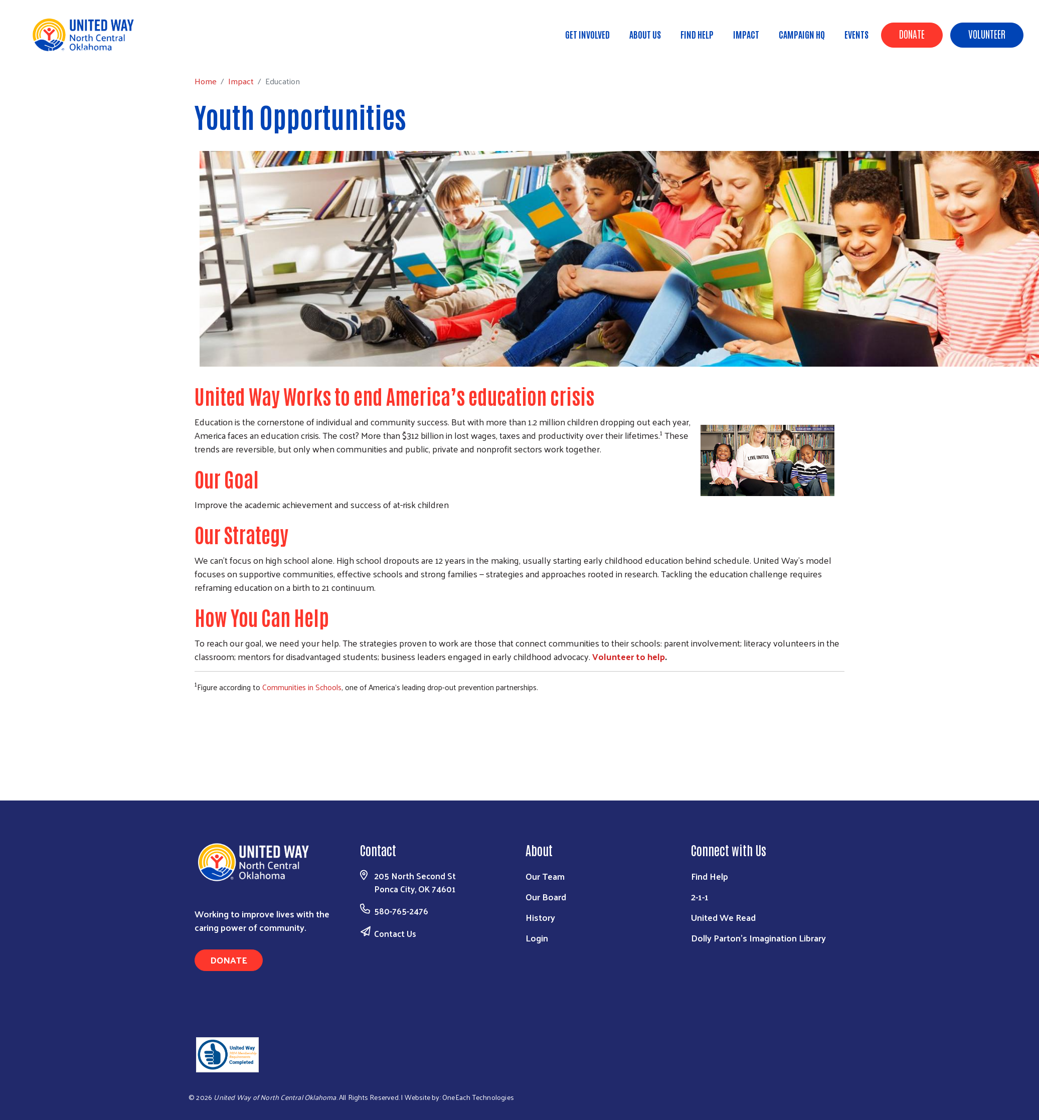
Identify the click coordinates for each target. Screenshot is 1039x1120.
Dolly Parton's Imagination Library (758, 937)
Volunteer (986, 33)
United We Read (723, 917)
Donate (912, 33)
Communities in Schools (301, 687)
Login (537, 937)
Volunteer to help (628, 656)
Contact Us (395, 933)
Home (59, 50)
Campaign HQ (802, 34)
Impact (746, 34)
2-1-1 (700, 896)
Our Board (546, 896)
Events (856, 34)
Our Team (545, 876)
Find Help (697, 34)
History (540, 917)
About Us (645, 34)
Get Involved (587, 34)
